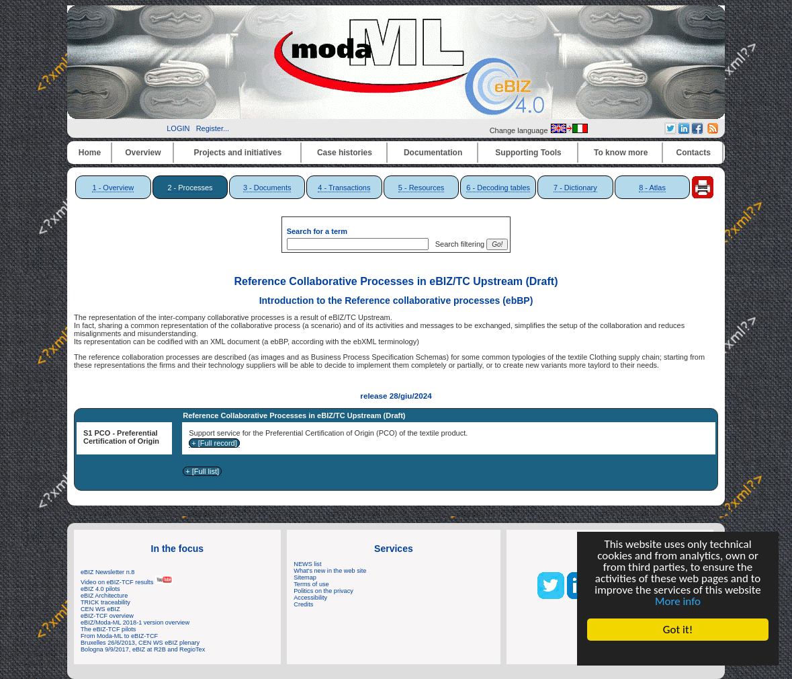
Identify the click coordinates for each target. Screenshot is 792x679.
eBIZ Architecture (104, 595)
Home (90, 152)
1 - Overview (113, 188)
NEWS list (307, 564)
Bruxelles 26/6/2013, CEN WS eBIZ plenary (140, 642)
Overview (143, 152)
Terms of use (311, 584)
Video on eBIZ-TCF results (127, 582)
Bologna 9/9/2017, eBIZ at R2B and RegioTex (143, 649)
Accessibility (310, 597)
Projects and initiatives (237, 152)
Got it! (678, 630)
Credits (303, 604)
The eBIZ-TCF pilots (108, 629)
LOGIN (178, 128)
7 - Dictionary (575, 188)
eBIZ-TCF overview (107, 615)
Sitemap (305, 577)
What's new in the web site (330, 570)
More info (678, 601)
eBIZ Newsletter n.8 (107, 572)
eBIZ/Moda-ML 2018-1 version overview (135, 622)
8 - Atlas (652, 188)
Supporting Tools (528, 152)
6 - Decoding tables (498, 188)
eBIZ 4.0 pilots (100, 589)
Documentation (433, 152)
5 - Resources (421, 188)
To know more (621, 152)
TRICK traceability (105, 602)
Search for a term (317, 231)
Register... (213, 128)
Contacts (693, 152)
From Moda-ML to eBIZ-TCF (119, 636)
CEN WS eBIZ (100, 609)
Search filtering (457, 244)
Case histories (344, 152)
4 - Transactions (344, 188)
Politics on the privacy (323, 591)
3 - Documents (267, 188)
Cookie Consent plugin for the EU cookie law (677, 652)
